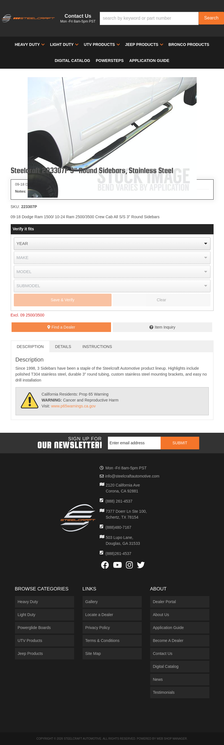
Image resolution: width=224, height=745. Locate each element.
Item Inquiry (165, 327)
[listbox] (112, 243)
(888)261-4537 (118, 553)
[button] (162, 18)
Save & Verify (62, 300)
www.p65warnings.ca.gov (73, 406)
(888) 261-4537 (118, 501)
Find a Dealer (61, 327)
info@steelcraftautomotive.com (132, 476)
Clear (161, 300)
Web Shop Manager (172, 738)
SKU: (15, 206)
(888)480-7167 (118, 527)
